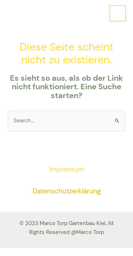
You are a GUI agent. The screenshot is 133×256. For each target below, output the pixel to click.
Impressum (66, 169)
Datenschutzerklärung (67, 191)
